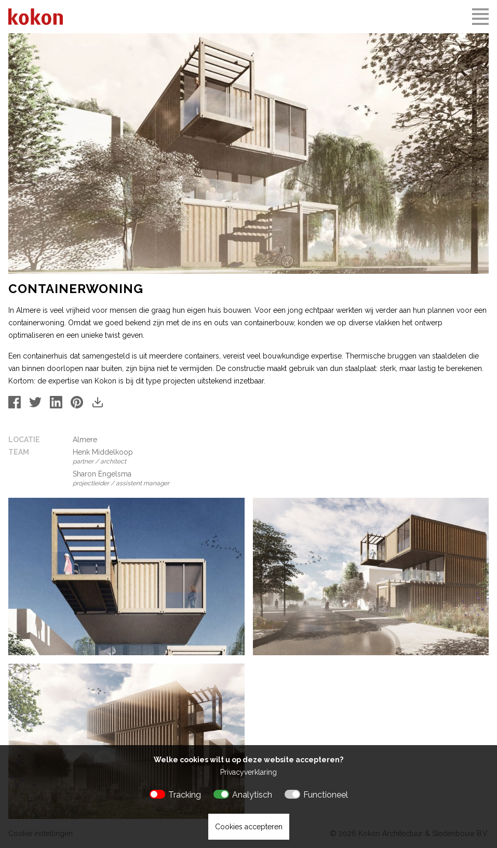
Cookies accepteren (249, 827)
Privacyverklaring (248, 772)
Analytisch (252, 795)
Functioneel (325, 795)
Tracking (184, 795)
